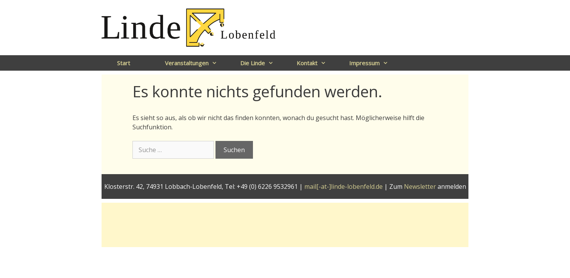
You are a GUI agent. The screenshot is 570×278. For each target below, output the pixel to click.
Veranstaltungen (195, 63)
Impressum (372, 63)
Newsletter (420, 186)
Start (123, 63)
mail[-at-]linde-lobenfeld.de (343, 186)
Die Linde (260, 63)
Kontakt (315, 63)
